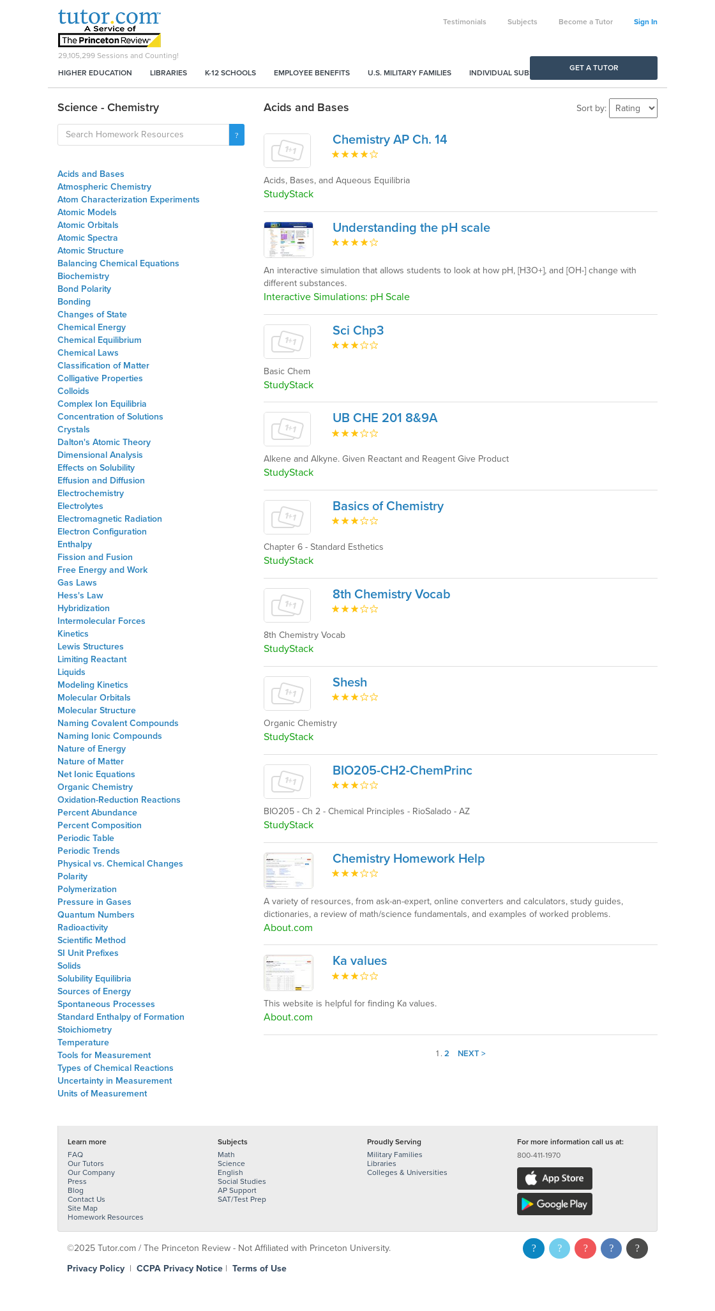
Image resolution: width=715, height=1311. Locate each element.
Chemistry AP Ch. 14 (390, 140)
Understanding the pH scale (411, 228)
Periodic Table (85, 838)
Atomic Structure (90, 250)
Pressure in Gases (94, 902)
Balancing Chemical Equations (118, 263)
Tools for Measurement (104, 1055)
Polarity (72, 876)
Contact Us (86, 1199)
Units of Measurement (102, 1093)
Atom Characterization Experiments (128, 199)
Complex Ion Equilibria (102, 403)
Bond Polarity (84, 289)
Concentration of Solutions (110, 416)
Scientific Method (91, 940)
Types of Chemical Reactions (115, 1068)
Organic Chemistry (95, 787)
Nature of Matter (90, 761)
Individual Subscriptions (521, 72)
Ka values (360, 961)
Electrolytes (80, 506)
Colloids (73, 391)
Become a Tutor (586, 21)
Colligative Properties (100, 378)
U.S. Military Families (409, 72)
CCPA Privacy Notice (180, 1268)
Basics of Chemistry (388, 506)
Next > (472, 1054)
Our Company (91, 1172)
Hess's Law (80, 595)
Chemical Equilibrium (99, 340)
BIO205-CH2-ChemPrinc (402, 770)
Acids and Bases (90, 174)
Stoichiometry (84, 1029)
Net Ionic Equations (96, 774)
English (230, 1172)
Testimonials (464, 21)
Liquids (71, 672)
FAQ (75, 1154)
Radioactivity (82, 927)
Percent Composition (99, 825)
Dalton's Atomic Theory (104, 442)
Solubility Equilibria (94, 978)
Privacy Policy (95, 1268)
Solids (69, 965)
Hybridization (83, 608)
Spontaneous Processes (106, 1004)
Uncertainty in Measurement (114, 1080)
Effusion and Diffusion (101, 480)
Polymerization (87, 889)
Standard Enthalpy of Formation (120, 1017)
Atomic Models (87, 212)
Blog (76, 1190)
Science (231, 1163)
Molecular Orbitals (94, 697)
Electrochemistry (90, 493)
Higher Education (95, 72)
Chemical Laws (88, 352)
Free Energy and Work (102, 570)
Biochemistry (83, 276)
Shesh (350, 682)
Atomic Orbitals (88, 225)
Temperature (83, 1042)
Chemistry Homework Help (409, 859)
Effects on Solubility (96, 467)
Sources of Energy (94, 991)
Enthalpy (74, 544)
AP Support (237, 1190)
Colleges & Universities (407, 1172)
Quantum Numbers (96, 914)
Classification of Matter (103, 365)
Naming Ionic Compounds (109, 736)
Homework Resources (106, 1217)
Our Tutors (86, 1163)
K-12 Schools (230, 72)
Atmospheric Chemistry (104, 186)
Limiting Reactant (91, 659)
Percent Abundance (97, 812)
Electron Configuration (102, 531)
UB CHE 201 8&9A (385, 418)
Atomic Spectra (87, 237)
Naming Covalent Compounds (118, 723)
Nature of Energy (91, 748)
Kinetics (73, 633)
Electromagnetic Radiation (109, 518)
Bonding (74, 301)
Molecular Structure (96, 710)
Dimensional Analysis (100, 455)
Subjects (523, 21)
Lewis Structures (90, 646)
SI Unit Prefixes (88, 953)
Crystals (73, 429)
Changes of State (92, 314)
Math (226, 1154)
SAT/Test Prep (242, 1199)
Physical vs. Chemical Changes (120, 863)
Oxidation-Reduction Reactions (119, 799)
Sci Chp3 (358, 330)
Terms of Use (259, 1268)
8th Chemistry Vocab (392, 594)
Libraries (168, 72)
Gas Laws (77, 582)
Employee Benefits (312, 72)
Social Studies (242, 1181)
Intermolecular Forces (101, 621)
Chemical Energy (91, 327)
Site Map (83, 1208)
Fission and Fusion (95, 557)
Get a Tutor (594, 67)
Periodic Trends (88, 850)
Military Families (395, 1154)
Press (77, 1181)
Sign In (646, 21)
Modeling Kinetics (92, 684)
